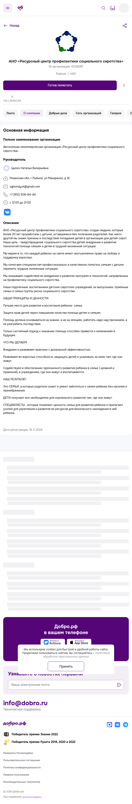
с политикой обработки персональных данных (76, 654)
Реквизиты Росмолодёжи (18, 753)
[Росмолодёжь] (32, 796)
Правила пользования (16, 774)
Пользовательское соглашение (21, 760)
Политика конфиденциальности (22, 767)
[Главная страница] (20, 8)
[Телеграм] (125, 724)
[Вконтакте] (117, 724)
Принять (66, 666)
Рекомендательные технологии (21, 782)
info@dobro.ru (25, 703)
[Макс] (109, 724)
